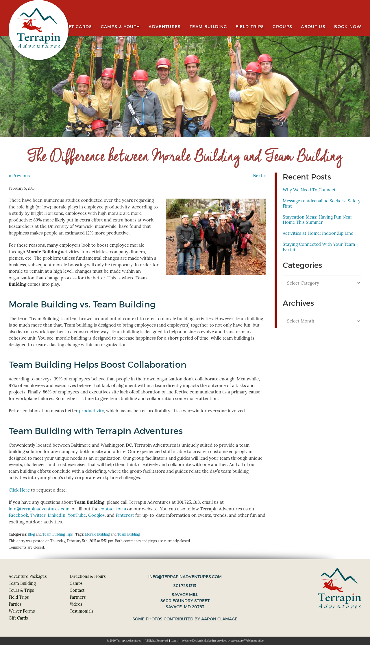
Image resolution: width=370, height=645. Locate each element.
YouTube (77, 515)
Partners (78, 597)
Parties (15, 604)
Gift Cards (78, 26)
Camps (76, 583)
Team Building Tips (57, 534)
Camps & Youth (120, 26)
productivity (91, 410)
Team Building (208, 26)
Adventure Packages (28, 576)
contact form (112, 509)
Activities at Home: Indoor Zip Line (318, 233)
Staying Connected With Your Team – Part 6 (321, 246)
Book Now (347, 26)
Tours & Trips (21, 590)
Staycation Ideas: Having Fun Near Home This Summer (317, 219)
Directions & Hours (88, 576)
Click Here (19, 490)
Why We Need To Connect (309, 190)
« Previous (19, 175)
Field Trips (250, 26)
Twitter (37, 515)
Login (174, 640)
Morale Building (97, 534)
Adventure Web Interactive (247, 640)
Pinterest (125, 515)
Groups (282, 26)
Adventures (165, 26)
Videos (76, 604)
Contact (77, 590)
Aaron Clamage (219, 619)
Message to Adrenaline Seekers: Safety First (321, 203)
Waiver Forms (22, 611)
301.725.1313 (184, 585)
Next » (259, 175)
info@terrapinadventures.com (39, 509)
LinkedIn (56, 515)
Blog (31, 534)
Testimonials (81, 611)
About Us (313, 26)
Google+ (96, 515)
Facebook (18, 515)
